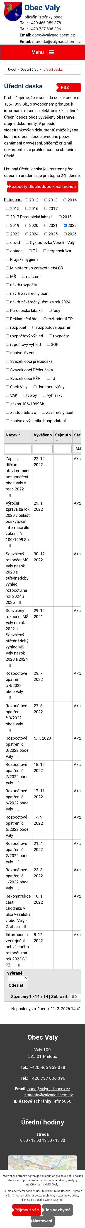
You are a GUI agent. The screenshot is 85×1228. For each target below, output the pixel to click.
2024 (33, 234)
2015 (14, 208)
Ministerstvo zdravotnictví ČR (36, 268)
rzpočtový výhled (25, 344)
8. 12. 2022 (38, 937)
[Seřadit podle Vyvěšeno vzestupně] (36, 439)
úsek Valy (18, 386)
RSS (68, 87)
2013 (52, 200)
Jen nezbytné (57, 1209)
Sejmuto (63, 435)
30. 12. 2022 (40, 556)
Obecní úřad (29, 70)
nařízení (33, 276)
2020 (33, 225)
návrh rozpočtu (23, 284)
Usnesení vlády (51, 386)
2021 (53, 225)
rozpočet (18, 327)
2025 (53, 234)
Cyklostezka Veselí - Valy (52, 242)
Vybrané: (15, 973)
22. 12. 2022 (40, 461)
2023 (14, 234)
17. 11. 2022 (40, 793)
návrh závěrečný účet (29, 293)
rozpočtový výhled (26, 336)
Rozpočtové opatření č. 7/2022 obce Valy (17, 773)
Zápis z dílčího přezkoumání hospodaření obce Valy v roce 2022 (17, 476)
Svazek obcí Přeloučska (31, 370)
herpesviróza (59, 250)
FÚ (35, 250)
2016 (33, 208)
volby (32, 395)
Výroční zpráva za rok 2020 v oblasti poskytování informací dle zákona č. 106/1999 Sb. (18, 524)
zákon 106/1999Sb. (27, 404)
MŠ (13, 276)
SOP (54, 344)
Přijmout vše (27, 1209)
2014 (72, 200)
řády (56, 310)
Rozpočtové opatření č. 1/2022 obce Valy (17, 878)
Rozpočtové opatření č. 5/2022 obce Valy (17, 826)
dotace (16, 250)
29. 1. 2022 (38, 506)
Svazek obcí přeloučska (31, 361)
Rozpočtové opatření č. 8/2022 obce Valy (17, 747)
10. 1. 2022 (38, 899)
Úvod (12, 70)
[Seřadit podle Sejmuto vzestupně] (57, 439)
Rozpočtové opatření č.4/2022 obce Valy (16, 685)
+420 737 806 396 (45, 29)
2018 (67, 216)
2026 (72, 234)
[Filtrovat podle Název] (18, 449)
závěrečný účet (59, 412)
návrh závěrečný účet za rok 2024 (40, 302)
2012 (33, 200)
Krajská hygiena (24, 259)
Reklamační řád (23, 318)
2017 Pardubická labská (31, 216)
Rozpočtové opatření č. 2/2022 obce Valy (17, 852)
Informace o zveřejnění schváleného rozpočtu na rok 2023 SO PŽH (17, 949)
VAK (13, 395)
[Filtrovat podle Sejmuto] (63, 449)
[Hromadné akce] (18, 978)
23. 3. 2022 (38, 872)
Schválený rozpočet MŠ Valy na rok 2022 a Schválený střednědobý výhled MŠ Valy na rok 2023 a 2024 (17, 637)
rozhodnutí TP (60, 318)
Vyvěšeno (43, 435)
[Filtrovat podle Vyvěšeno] (43, 449)
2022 (72, 225)
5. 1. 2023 (42, 738)
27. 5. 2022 (38, 708)
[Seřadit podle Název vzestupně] (19, 433)
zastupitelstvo (23, 412)
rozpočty (61, 336)
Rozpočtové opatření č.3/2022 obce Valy (16, 717)
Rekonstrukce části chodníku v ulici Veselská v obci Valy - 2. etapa (18, 911)
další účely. (52, 1184)
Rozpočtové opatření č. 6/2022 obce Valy (17, 799)
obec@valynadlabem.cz (53, 35)
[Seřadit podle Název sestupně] (19, 435)
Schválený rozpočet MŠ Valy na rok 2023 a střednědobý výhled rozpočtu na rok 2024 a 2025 (17, 578)
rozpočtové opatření (54, 327)
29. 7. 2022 (38, 676)
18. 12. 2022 (40, 767)
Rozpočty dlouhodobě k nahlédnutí (42, 186)
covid (15, 242)
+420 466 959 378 (45, 22)
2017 (53, 208)
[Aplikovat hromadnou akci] (17, 985)
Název (11, 435)
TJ (53, 378)
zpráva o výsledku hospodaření (38, 420)
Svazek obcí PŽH (25, 378)
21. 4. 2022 (38, 846)
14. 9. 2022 (38, 820)
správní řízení (22, 352)
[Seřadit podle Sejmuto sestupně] (57, 441)
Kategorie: (13, 199)
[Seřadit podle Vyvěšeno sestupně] (36, 441)
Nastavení (42, 1220)
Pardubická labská (26, 310)
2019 (14, 225)
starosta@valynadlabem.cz (56, 41)
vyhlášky (55, 395)
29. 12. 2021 (40, 613)
